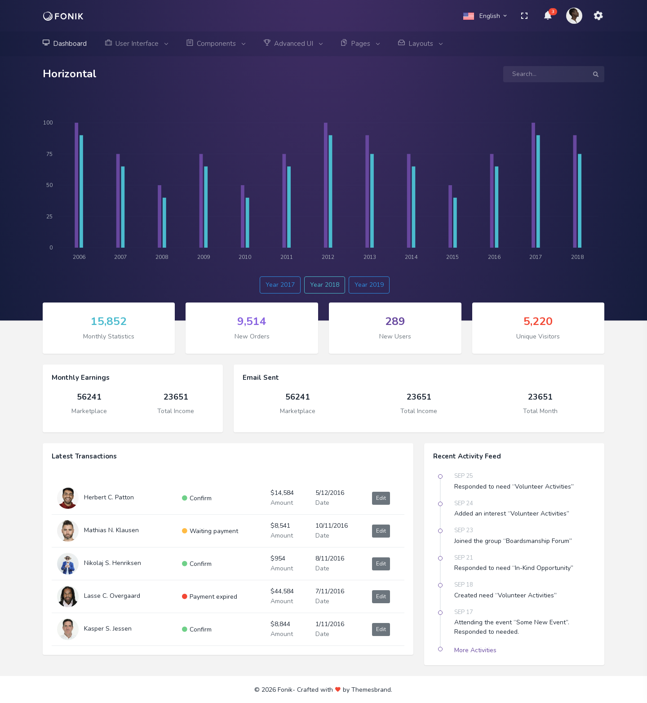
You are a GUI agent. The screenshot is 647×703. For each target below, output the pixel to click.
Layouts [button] (420, 44)
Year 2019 (369, 284)
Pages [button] (360, 44)
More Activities (475, 650)
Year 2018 (324, 284)
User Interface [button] (136, 44)
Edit (381, 498)
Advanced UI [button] (293, 44)
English (485, 16)
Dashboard (65, 44)
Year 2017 (280, 284)
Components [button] (215, 44)
